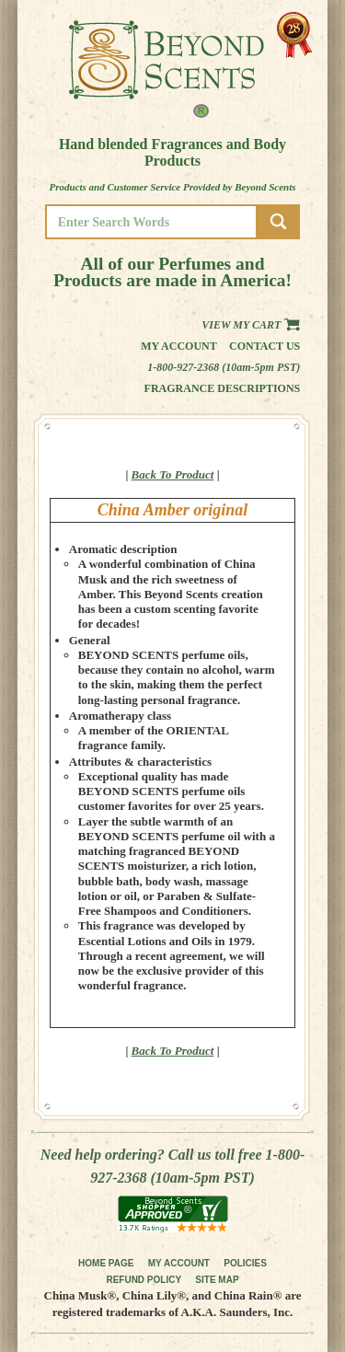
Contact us (264, 346)
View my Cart (250, 324)
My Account (179, 346)
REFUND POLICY (143, 1280)
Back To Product (173, 474)
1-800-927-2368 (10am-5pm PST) (223, 367)
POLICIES (245, 1263)
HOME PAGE (105, 1263)
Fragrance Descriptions (222, 388)
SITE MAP (216, 1280)
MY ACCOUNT (179, 1263)
